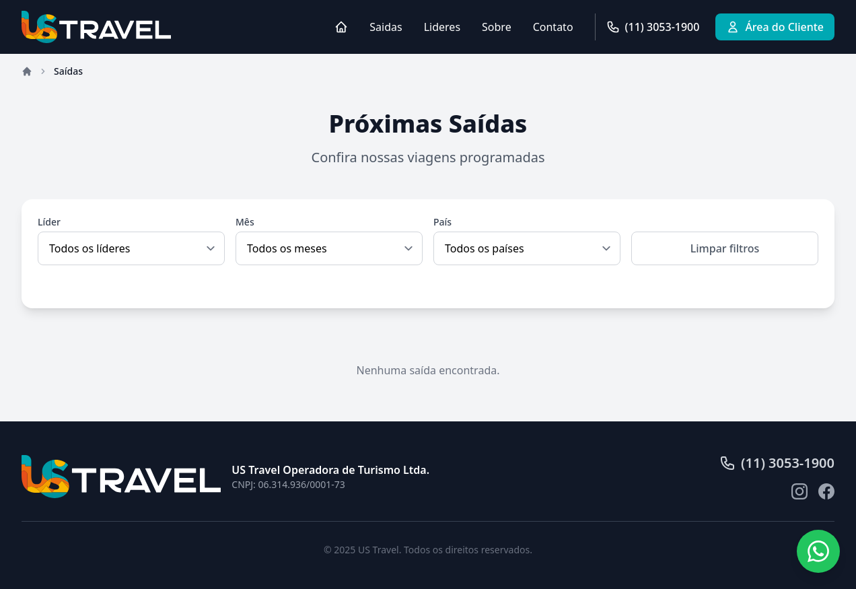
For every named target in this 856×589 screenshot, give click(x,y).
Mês (245, 221)
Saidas (385, 27)
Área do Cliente (775, 27)
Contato (553, 27)
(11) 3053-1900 (653, 27)
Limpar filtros (724, 248)
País (442, 221)
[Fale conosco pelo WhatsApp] (818, 551)
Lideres (442, 27)
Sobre (496, 27)
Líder (49, 221)
